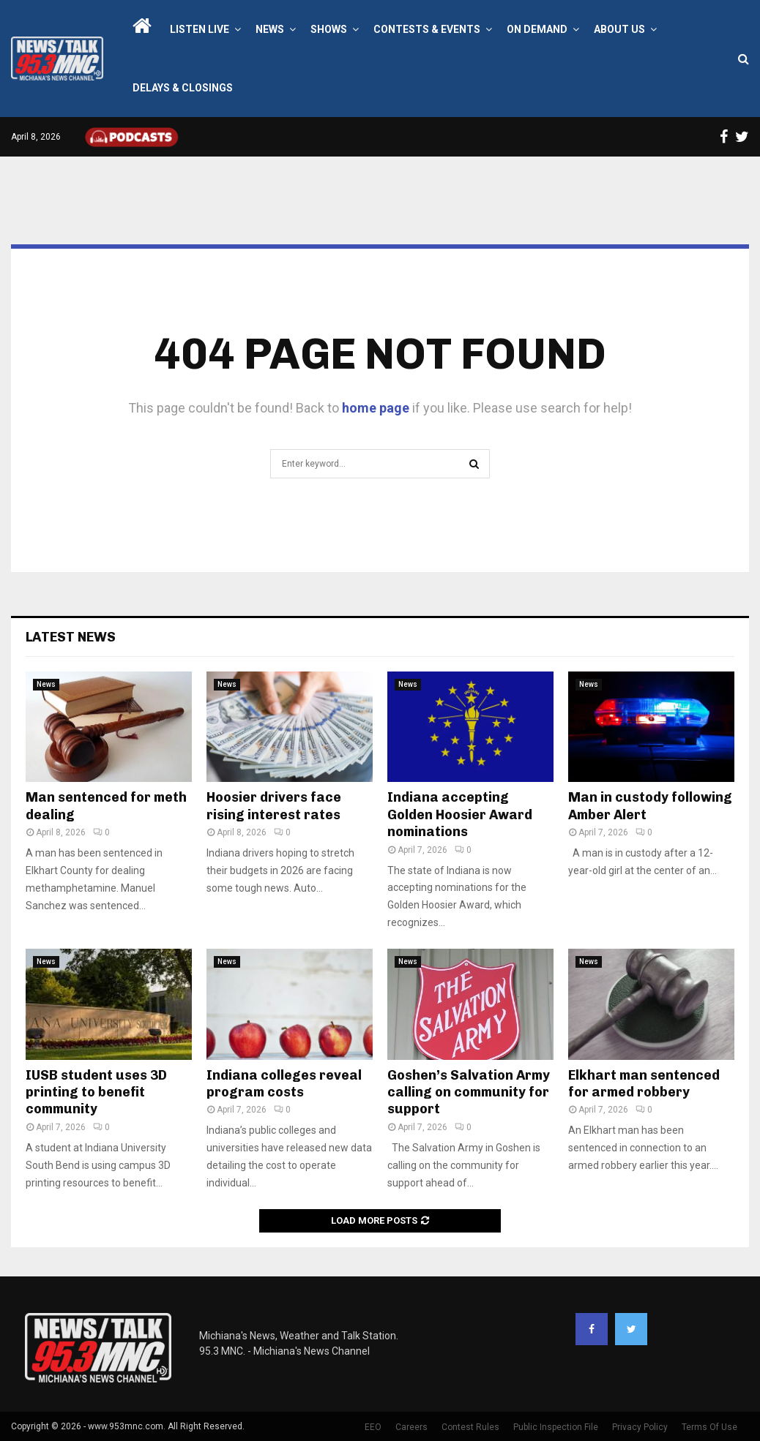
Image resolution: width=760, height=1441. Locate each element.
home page (375, 407)
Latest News (71, 637)
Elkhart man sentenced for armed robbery (644, 1083)
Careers (411, 1427)
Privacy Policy (640, 1427)
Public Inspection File (555, 1427)
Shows (328, 29)
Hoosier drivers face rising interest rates (273, 805)
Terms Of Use (709, 1427)
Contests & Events (426, 29)
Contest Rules (470, 1427)
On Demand (537, 29)
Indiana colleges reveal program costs (284, 1083)
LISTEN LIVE (199, 29)
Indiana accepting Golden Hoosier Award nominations (459, 814)
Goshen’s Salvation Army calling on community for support (468, 1092)
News (270, 29)
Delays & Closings (183, 88)
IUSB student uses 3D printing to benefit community (96, 1092)
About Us (619, 29)
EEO (373, 1427)
